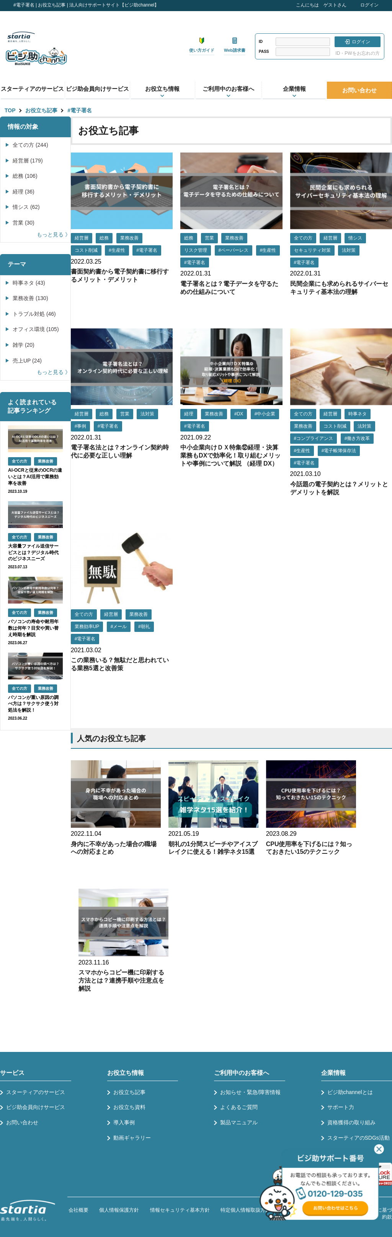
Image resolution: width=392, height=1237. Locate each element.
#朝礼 (144, 626)
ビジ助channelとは (350, 1092)
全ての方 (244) (30, 145)
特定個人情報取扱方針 (245, 1210)
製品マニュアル (239, 1122)
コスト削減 (86, 250)
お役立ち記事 (41, 110)
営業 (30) (23, 223)
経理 (188, 414)
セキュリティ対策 (312, 250)
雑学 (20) (23, 345)
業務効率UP (87, 626)
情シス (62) (26, 207)
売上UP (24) (27, 361)
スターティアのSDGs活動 (358, 1138)
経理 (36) (23, 192)
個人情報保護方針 (119, 1210)
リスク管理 (195, 250)
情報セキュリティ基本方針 (180, 1210)
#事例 (81, 426)
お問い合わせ (359, 90)
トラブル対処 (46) (34, 314)
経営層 (81, 238)
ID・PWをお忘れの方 (357, 53)
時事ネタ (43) (29, 283)
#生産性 (117, 250)
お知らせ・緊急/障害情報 (250, 1092)
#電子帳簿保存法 (339, 450)
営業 (209, 238)
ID (261, 41)
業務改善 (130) (30, 298)
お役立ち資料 (129, 1107)
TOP (10, 110)
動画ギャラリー (132, 1138)
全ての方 (303, 238)
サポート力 (340, 1107)
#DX (238, 414)
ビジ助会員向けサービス (97, 88)
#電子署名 (79, 110)
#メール (119, 626)
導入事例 (124, 1122)
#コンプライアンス (313, 438)
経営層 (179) (28, 160)
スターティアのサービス (32, 88)
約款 (387, 1217)
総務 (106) (25, 176)
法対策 (349, 250)
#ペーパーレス (234, 250)
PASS (264, 51)
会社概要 (78, 1210)
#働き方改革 (357, 438)
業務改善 (129, 238)
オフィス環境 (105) (36, 329)
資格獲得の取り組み (351, 1122)
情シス (355, 238)
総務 (104, 238)
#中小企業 (265, 414)
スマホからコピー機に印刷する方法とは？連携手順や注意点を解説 (121, 980)
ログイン (369, 5)
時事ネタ (357, 414)
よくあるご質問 (239, 1107)
